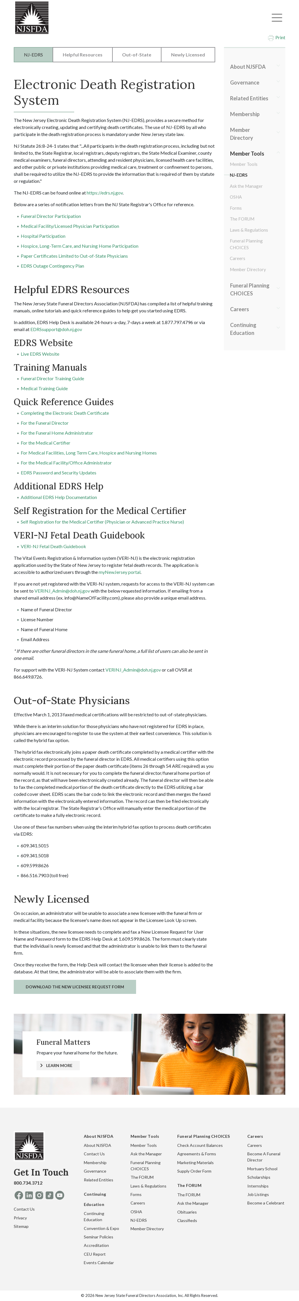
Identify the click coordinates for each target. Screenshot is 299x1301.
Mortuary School (262, 1168)
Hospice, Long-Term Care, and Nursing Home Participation (79, 246)
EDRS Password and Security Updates (58, 472)
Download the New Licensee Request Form (75, 986)
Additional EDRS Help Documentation (59, 497)
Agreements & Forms (196, 1153)
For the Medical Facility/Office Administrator (66, 462)
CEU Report (95, 1254)
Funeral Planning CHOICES (246, 244)
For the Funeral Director (45, 423)
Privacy (20, 1217)
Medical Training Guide (44, 388)
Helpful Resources (82, 54)
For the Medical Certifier (45, 442)
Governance (244, 82)
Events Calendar (99, 1262)
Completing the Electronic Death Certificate (65, 413)
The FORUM (242, 218)
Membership (245, 114)
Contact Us (24, 1209)
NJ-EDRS (33, 54)
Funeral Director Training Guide (52, 378)
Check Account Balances (200, 1145)
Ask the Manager (246, 186)
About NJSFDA (248, 66)
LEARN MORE (59, 1065)
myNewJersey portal (119, 572)
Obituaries (187, 1211)
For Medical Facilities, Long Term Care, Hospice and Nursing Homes (89, 452)
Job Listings (258, 1194)
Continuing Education (243, 329)
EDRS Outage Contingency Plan (52, 266)
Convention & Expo (101, 1228)
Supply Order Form (194, 1171)
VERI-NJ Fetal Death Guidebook (53, 546)
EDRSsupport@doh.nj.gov (56, 329)
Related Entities (249, 98)
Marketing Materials (195, 1162)
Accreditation (96, 1245)
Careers (237, 258)
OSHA (236, 196)
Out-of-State (136, 54)
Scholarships (258, 1177)
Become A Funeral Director (263, 1156)
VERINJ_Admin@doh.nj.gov (62, 590)
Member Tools (247, 153)
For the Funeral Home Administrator (57, 433)
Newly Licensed (188, 54)
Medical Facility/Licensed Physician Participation (70, 226)
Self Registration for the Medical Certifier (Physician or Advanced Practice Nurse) (102, 521)
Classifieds (187, 1220)
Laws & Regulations (249, 230)
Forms (236, 208)
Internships (258, 1185)
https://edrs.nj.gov (105, 192)
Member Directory (241, 134)
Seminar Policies (98, 1236)
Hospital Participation (43, 236)
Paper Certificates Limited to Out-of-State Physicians (74, 256)
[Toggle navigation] (277, 17)
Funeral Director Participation (51, 216)
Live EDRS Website (40, 354)
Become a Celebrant (265, 1202)
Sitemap (21, 1226)
